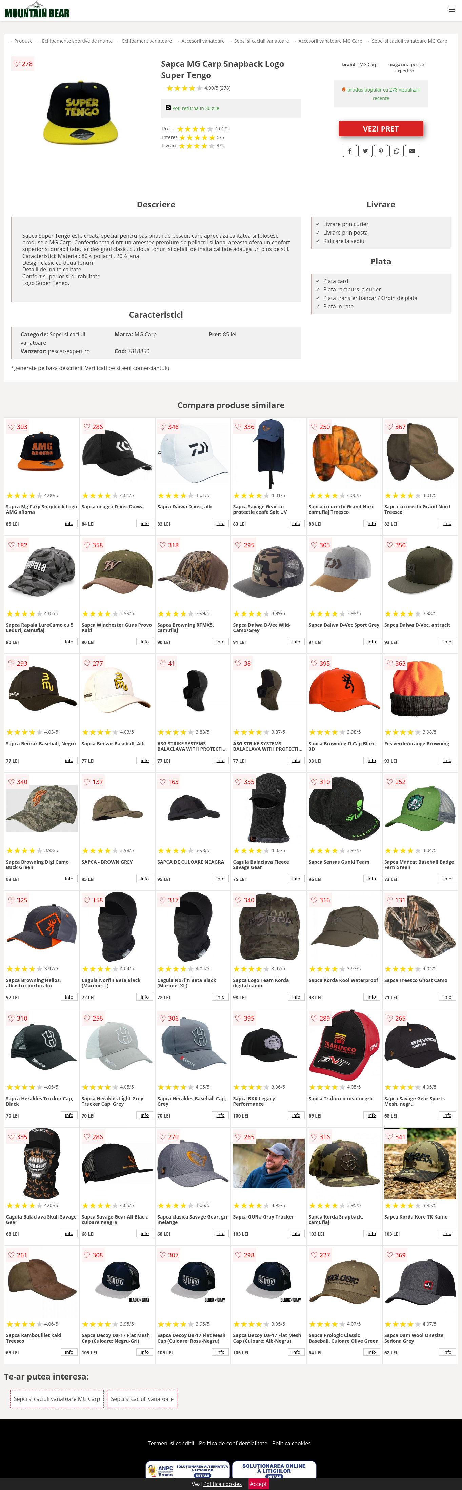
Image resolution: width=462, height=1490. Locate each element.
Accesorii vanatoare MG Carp (331, 41)
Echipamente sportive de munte (77, 41)
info (69, 523)
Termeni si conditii (171, 1443)
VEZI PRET (381, 128)
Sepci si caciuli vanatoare (261, 41)
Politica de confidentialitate (233, 1443)
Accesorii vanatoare (203, 41)
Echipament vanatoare (147, 41)
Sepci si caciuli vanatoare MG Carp (409, 41)
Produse (23, 41)
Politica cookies (291, 1443)
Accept (258, 1484)
